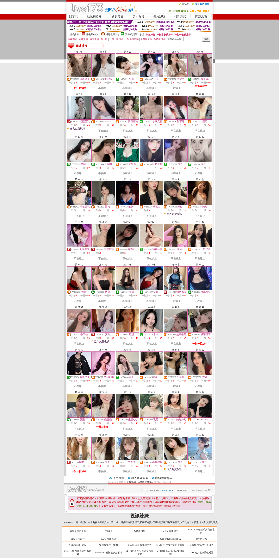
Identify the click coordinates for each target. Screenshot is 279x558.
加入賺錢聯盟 (139, 478)
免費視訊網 (139, 531)
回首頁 (73, 16)
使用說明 (159, 16)
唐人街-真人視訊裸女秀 (139, 545)
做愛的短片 (201, 538)
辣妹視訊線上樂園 (108, 545)
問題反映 (201, 16)
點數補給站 (94, 16)
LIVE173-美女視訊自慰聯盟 (170, 545)
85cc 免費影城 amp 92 (170, 538)
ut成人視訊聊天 (170, 531)
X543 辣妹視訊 (108, 538)
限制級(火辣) (93, 34)
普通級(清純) (131, 34)
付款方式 (180, 16)
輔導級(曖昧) (112, 34)
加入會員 (138, 16)
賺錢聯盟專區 (164, 478)
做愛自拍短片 (78, 538)
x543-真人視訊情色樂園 (201, 552)
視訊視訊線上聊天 (77, 545)
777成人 (108, 531)
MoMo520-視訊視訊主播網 (108, 552)
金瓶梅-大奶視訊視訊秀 (201, 545)
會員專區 (117, 16)
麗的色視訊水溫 (78, 531)
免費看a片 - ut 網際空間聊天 (140, 482)
